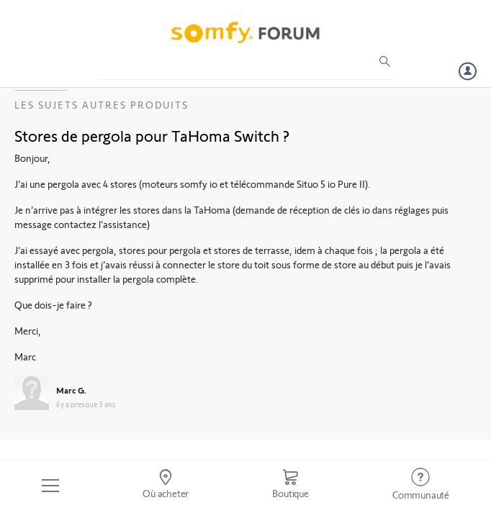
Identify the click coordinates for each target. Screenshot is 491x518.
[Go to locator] (165, 485)
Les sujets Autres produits (101, 105)
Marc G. (71, 390)
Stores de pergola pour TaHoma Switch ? (151, 135)
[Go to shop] (290, 485)
